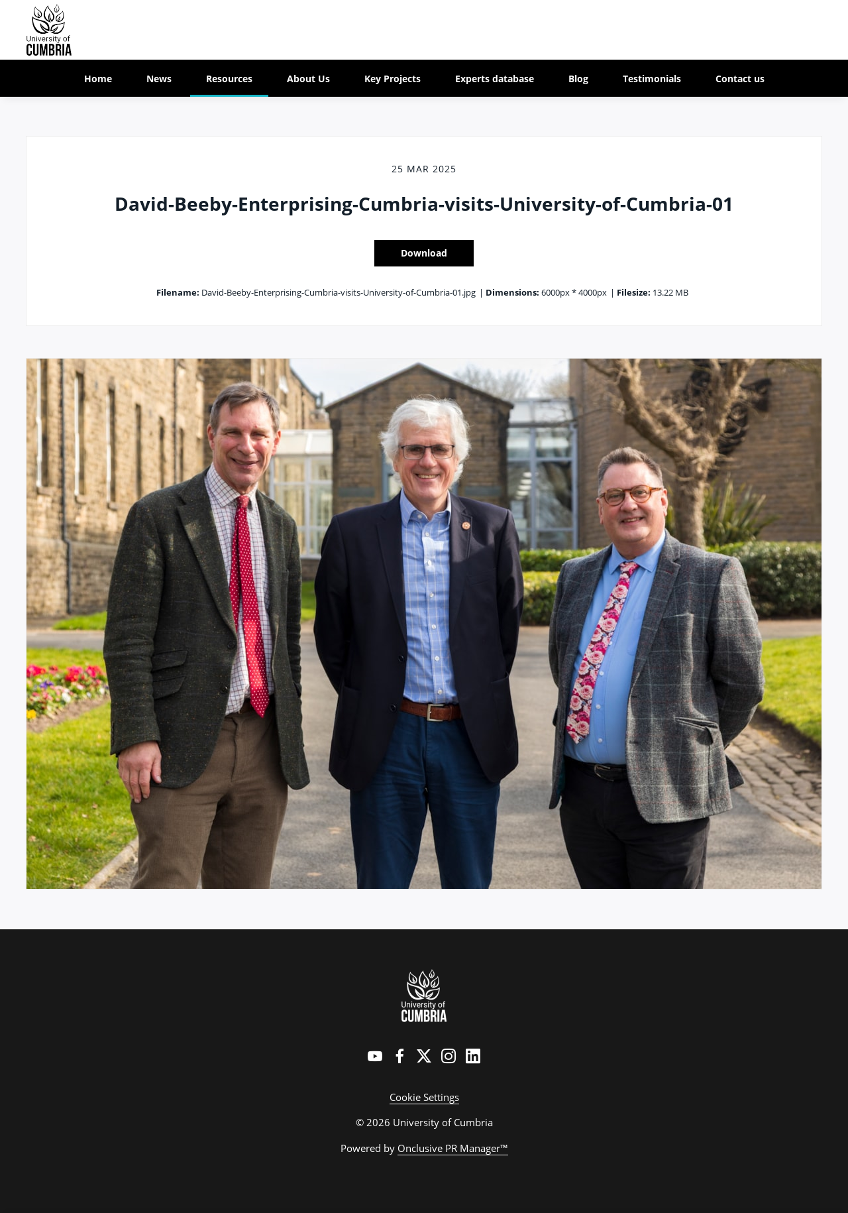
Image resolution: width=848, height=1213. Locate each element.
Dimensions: (512, 292)
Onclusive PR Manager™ (453, 1148)
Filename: (177, 292)
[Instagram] (448, 1056)
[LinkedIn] (473, 1056)
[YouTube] (375, 1056)
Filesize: (634, 292)
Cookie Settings (424, 1097)
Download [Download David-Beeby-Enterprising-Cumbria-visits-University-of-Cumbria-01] (424, 253)
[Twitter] (424, 1056)
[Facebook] (399, 1056)
